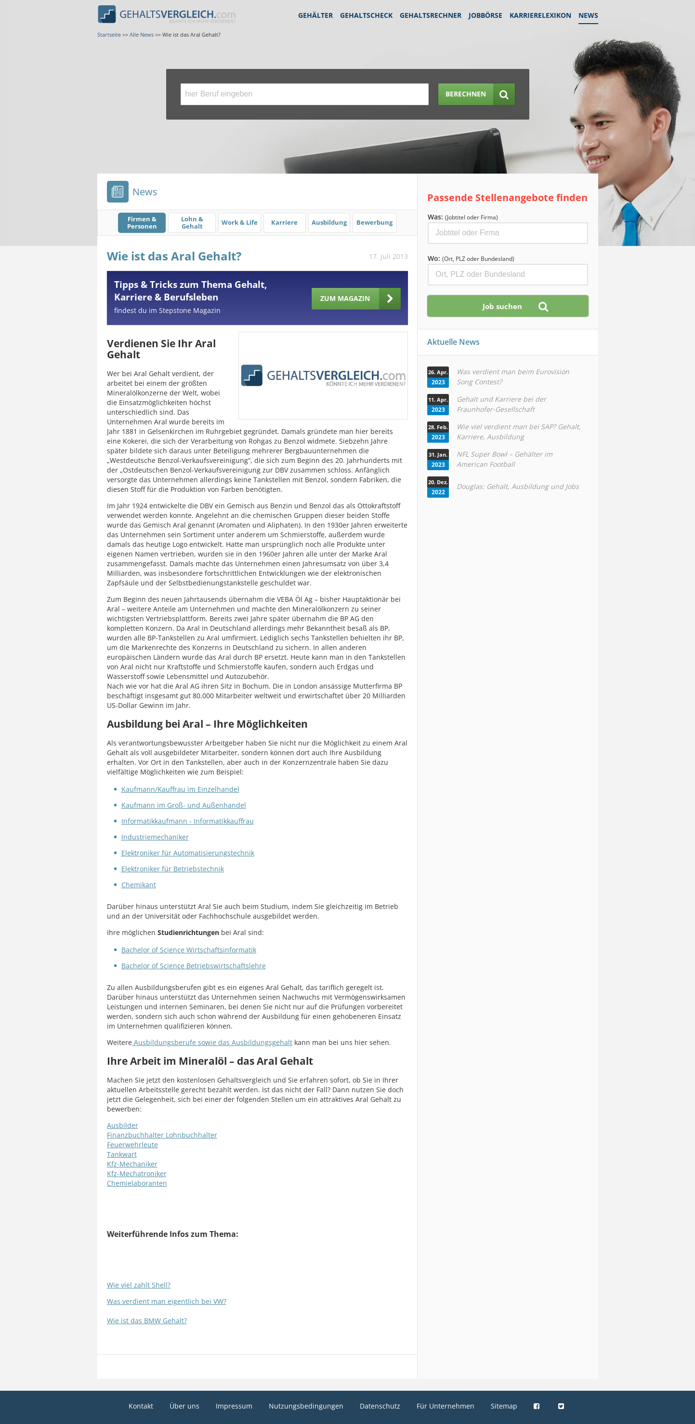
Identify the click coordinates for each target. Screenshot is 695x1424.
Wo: (471, 258)
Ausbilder (122, 1125)
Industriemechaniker (155, 836)
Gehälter (315, 15)
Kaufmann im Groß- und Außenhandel (183, 805)
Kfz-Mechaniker (132, 1163)
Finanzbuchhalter (136, 1134)
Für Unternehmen (445, 1405)
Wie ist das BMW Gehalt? (147, 1320)
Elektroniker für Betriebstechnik (172, 868)
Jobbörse (485, 15)
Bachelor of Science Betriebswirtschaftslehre (193, 965)
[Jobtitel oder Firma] (508, 233)
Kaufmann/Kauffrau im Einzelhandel (180, 789)
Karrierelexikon (540, 15)
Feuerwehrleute (132, 1144)
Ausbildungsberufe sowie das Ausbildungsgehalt (212, 1042)
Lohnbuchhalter (191, 1134)
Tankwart (122, 1154)
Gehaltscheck (366, 15)
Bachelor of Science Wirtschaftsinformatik (188, 949)
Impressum (234, 1405)
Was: (463, 216)
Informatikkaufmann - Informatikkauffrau (187, 821)
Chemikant (138, 884)
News (588, 15)
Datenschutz (380, 1405)
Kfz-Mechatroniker (137, 1173)
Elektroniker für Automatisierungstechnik (187, 852)
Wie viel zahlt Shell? (138, 1284)
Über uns (184, 1405)
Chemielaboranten (137, 1183)
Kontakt (141, 1405)
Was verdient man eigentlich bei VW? (166, 1301)
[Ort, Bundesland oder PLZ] (508, 274)
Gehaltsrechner (430, 15)
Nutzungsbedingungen (306, 1405)
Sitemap (504, 1405)
